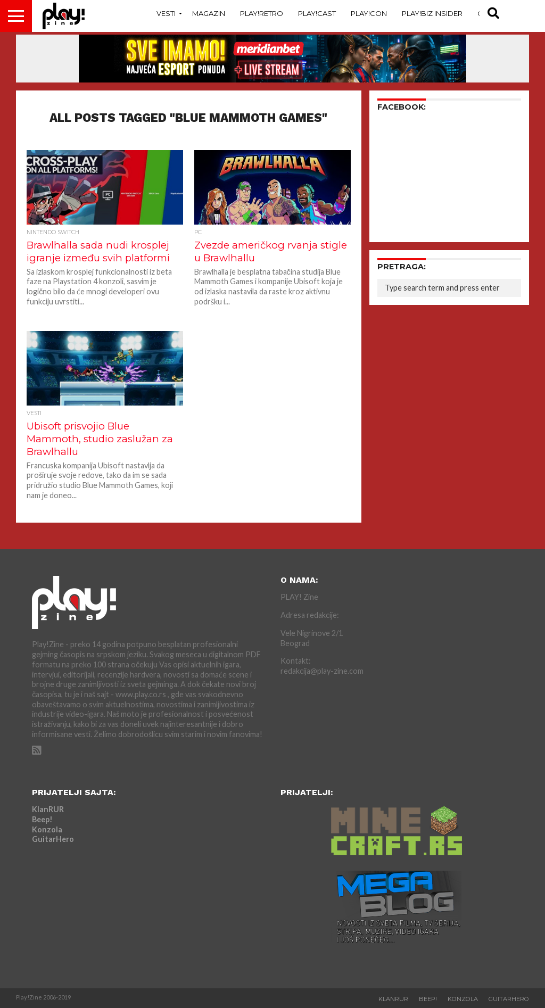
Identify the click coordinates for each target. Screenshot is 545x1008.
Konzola (47, 829)
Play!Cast (317, 13)
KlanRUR (48, 809)
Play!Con (369, 13)
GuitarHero (53, 839)
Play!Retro (261, 13)
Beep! (42, 819)
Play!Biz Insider (432, 13)
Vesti (166, 13)
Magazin (208, 13)
